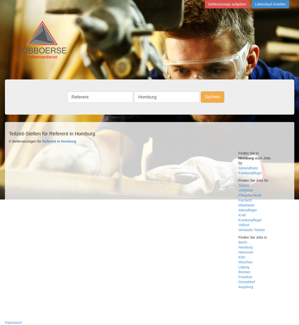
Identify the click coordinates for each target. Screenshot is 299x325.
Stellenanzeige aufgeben (227, 4)
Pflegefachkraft (249, 195)
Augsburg (245, 287)
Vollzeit (243, 225)
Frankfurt (245, 277)
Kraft (242, 215)
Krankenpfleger (250, 173)
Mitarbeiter (246, 205)
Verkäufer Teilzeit (251, 230)
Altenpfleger (247, 210)
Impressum (13, 323)
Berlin (242, 242)
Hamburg (245, 247)
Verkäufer (245, 190)
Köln (241, 257)
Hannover (245, 252)
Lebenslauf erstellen (270, 4)
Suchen (212, 96)
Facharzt (245, 200)
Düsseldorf (246, 282)
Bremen (244, 272)
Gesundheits (248, 168)
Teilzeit (243, 185)
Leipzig (243, 267)
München (245, 262)
